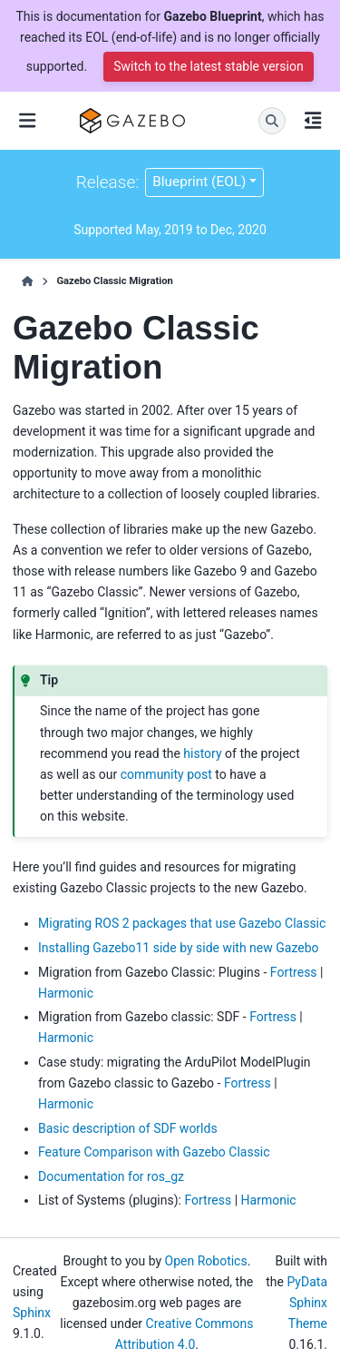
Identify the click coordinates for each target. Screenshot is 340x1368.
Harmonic (65, 993)
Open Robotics (206, 1261)
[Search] (272, 120)
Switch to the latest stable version (208, 66)
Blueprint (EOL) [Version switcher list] (199, 181)
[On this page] (312, 120)
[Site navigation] (27, 120)
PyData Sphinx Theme (307, 1303)
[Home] (28, 281)
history (202, 753)
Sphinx (32, 1312)
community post (166, 774)
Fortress (293, 972)
